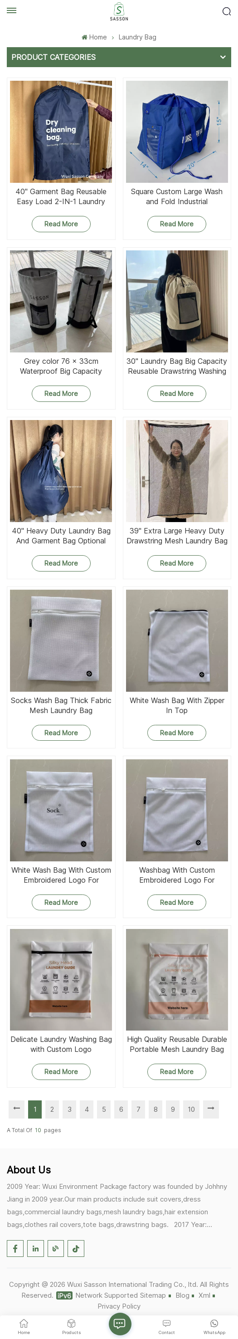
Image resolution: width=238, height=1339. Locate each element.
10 (191, 1109)
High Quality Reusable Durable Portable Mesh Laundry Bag (177, 1044)
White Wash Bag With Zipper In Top (177, 705)
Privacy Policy (119, 1306)
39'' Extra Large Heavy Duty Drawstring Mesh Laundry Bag (177, 535)
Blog (182, 1295)
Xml (204, 1295)
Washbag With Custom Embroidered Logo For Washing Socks (177, 875)
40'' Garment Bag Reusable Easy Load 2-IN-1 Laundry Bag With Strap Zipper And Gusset (61, 196)
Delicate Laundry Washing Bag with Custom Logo (61, 1044)
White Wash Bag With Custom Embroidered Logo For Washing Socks (61, 875)
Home (94, 37)
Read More (61, 224)
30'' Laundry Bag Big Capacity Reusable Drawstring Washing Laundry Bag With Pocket (176, 366)
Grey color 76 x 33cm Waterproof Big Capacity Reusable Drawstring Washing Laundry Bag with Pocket (61, 366)
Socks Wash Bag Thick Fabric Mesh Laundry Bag (61, 705)
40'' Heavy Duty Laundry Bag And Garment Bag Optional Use (61, 536)
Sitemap (153, 1295)
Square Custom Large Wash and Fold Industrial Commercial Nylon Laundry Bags (177, 196)
